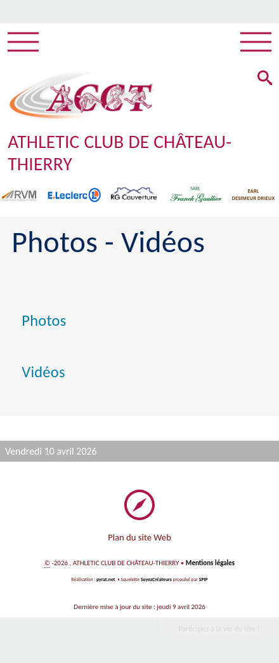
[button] (265, 79)
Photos (44, 320)
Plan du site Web (139, 537)
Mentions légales (210, 563)
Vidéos (43, 372)
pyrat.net (105, 579)
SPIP (203, 579)
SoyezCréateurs (156, 579)
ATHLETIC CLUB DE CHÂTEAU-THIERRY (119, 152)
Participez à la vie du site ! (218, 628)
